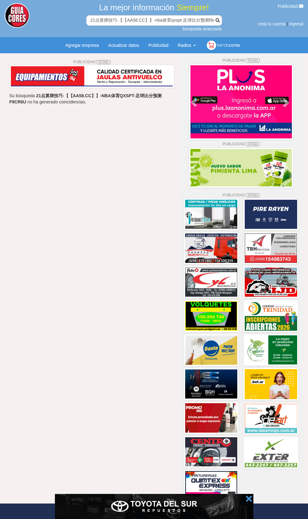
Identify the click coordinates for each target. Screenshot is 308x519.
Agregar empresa (82, 45)
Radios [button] (186, 45)
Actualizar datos (123, 45)
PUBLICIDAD (91, 62)
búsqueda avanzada (202, 28)
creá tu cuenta (272, 23)
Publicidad (291, 6)
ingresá (296, 23)
